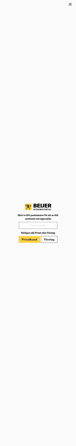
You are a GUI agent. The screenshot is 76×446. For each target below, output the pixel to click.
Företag (49, 239)
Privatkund (29, 239)
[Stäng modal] (70, 4)
